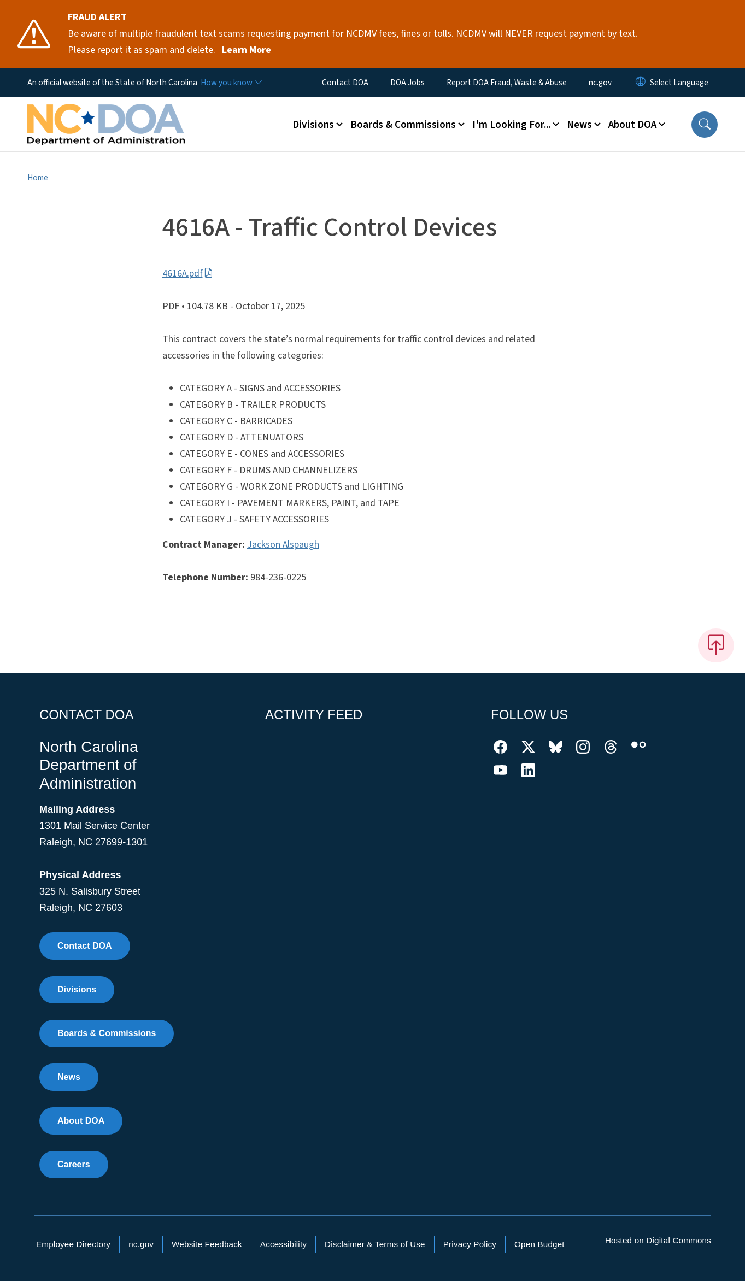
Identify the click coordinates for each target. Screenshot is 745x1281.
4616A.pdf (187, 273)
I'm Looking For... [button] (511, 124)
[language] (679, 82)
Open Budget (539, 1244)
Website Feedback (207, 1244)
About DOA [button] (632, 124)
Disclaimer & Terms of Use (375, 1244)
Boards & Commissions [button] (403, 124)
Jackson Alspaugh (283, 544)
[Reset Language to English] (641, 82)
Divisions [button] (313, 124)
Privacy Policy (469, 1244)
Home (37, 178)
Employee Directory (73, 1244)
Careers (73, 1164)
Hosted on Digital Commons (658, 1240)
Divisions (76, 989)
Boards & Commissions (106, 1033)
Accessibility (283, 1244)
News (68, 1077)
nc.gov (600, 83)
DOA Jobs (407, 83)
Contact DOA (345, 83)
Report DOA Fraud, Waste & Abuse (507, 83)
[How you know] (230, 82)
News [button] (579, 124)
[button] (704, 124)
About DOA (80, 1120)
